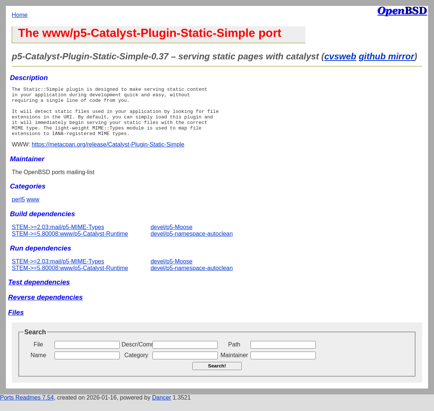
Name (38, 365)
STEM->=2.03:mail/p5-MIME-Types (58, 237)
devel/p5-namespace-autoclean (192, 244)
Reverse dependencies (45, 307)
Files (16, 322)
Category (136, 365)
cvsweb (340, 56)
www (33, 209)
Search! (217, 376)
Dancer (161, 407)
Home (20, 15)
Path (234, 354)
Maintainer (234, 365)
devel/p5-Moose (172, 237)
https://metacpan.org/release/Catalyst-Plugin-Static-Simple (108, 154)
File (38, 354)
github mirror (386, 56)
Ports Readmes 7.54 (27, 407)
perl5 (18, 209)
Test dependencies (39, 292)
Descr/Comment (136, 354)
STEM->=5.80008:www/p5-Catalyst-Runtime (70, 244)
